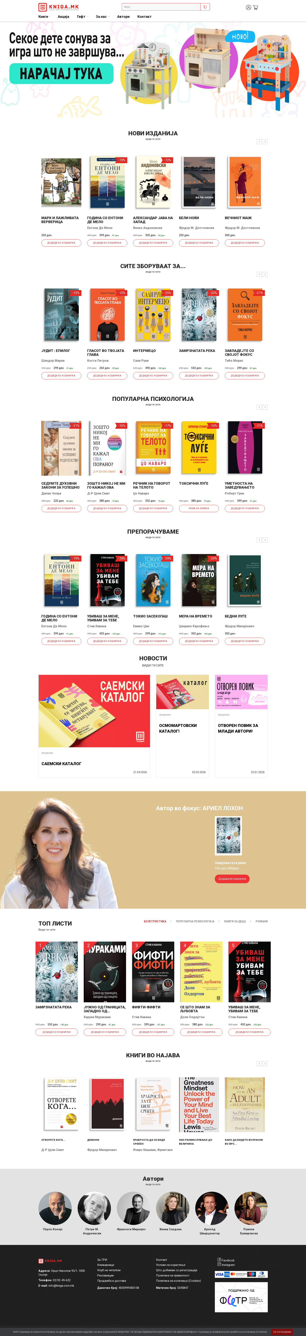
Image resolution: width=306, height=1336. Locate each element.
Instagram (228, 1265)
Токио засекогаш (150, 616)
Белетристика (155, 921)
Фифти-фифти (146, 1007)
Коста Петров (98, 360)
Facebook (228, 1260)
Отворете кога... (53, 1139)
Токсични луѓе (193, 483)
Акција (63, 16)
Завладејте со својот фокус (239, 353)
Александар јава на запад (153, 220)
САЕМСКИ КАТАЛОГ (62, 763)
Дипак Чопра (51, 493)
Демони (93, 1139)
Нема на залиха (199, 508)
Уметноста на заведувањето (239, 485)
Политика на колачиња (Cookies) (178, 1281)
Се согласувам (282, 1331)
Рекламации (105, 1275)
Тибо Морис (234, 360)
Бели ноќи (189, 218)
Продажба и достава (111, 1281)
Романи (262, 921)
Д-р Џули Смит (98, 493)
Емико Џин (141, 626)
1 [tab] (294, 28)
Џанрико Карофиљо (194, 626)
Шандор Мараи (52, 360)
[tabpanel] (153, 69)
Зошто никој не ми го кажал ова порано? (106, 487)
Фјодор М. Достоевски (196, 228)
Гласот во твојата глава (105, 353)
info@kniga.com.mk (61, 1285)
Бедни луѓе (236, 616)
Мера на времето (195, 616)
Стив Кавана (96, 626)
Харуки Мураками (97, 1017)
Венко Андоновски (147, 228)
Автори (123, 16)
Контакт (144, 16)
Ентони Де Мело (100, 228)
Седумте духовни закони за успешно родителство (60, 487)
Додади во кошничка (61, 242)
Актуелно (47, 752)
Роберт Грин (234, 493)
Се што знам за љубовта (195, 1009)
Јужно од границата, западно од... (105, 1009)
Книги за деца (235, 921)
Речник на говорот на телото (151, 485)
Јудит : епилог (55, 351)
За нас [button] (101, 16)
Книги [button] (43, 16)
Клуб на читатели (109, 1270)
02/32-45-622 (62, 1280)
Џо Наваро (141, 493)
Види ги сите (46, 929)
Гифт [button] (81, 16)
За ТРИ (102, 1260)
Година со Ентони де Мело (105, 220)
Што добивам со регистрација (176, 1270)
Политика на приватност (172, 1275)
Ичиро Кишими (144, 1150)
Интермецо (144, 351)
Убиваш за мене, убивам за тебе (103, 618)
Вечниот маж (238, 218)
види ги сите (153, 138)
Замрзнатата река (197, 351)
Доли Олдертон (192, 1017)
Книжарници (105, 1265)
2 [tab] (300, 28)
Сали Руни (141, 360)
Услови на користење (170, 1265)
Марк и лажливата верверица (60, 220)
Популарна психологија (195, 921)
